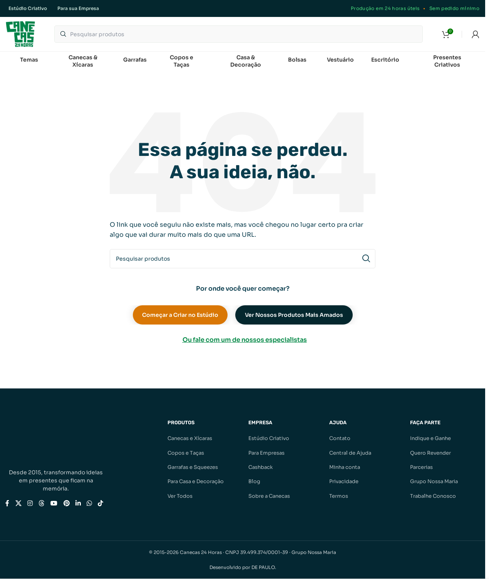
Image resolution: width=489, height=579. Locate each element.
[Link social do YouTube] (54, 504)
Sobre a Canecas (269, 496)
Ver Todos (180, 496)
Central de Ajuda (350, 453)
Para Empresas (266, 453)
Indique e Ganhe (430, 438)
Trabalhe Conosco (433, 496)
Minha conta (344, 467)
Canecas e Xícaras (189, 438)
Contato (339, 438)
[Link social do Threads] (41, 504)
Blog (254, 482)
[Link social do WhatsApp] (89, 504)
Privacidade (343, 482)
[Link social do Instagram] (30, 504)
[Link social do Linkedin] (78, 504)
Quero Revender (430, 453)
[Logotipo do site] (20, 34)
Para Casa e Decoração (195, 482)
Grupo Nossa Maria (434, 482)
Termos (338, 496)
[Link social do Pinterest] (66, 504)
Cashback (260, 467)
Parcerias (421, 467)
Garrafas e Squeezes (192, 467)
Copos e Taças (185, 453)
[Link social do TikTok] (100, 504)
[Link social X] (18, 504)
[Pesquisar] (238, 34)
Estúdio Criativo (268, 438)
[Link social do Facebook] (7, 504)
